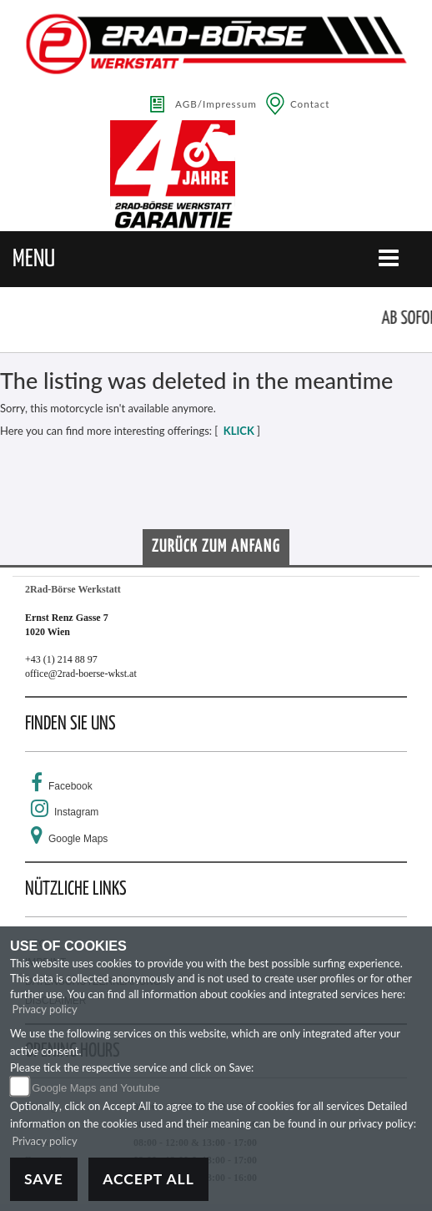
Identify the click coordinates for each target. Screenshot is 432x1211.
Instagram (76, 812)
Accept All (148, 1179)
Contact (310, 103)
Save (43, 1179)
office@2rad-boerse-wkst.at (81, 673)
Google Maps (78, 839)
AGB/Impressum (216, 103)
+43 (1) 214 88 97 (61, 659)
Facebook (70, 786)
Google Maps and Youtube (95, 1088)
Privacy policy (45, 1009)
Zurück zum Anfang (216, 546)
